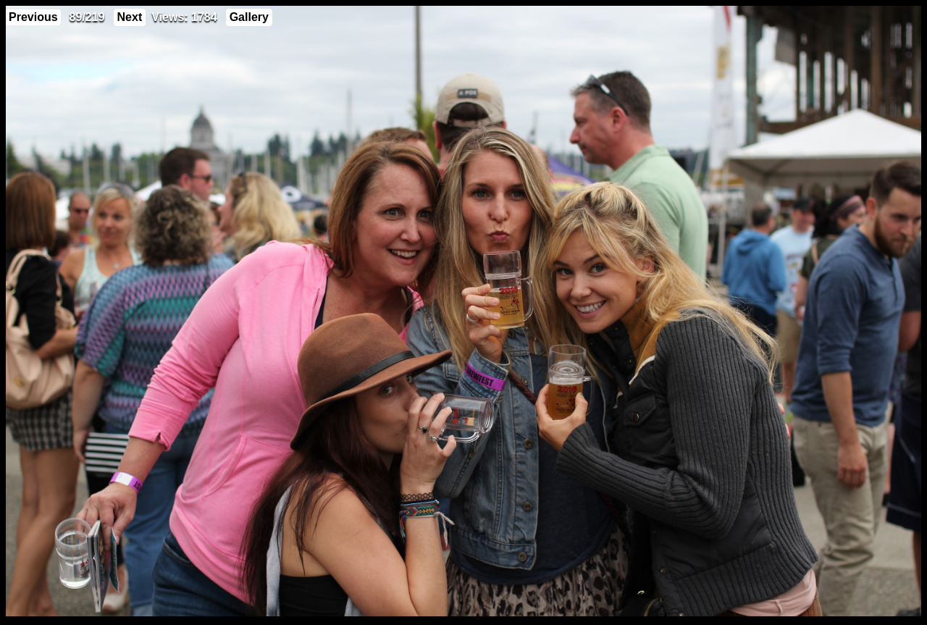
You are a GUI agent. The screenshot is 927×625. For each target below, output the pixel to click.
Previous (33, 17)
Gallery (249, 17)
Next (130, 17)
